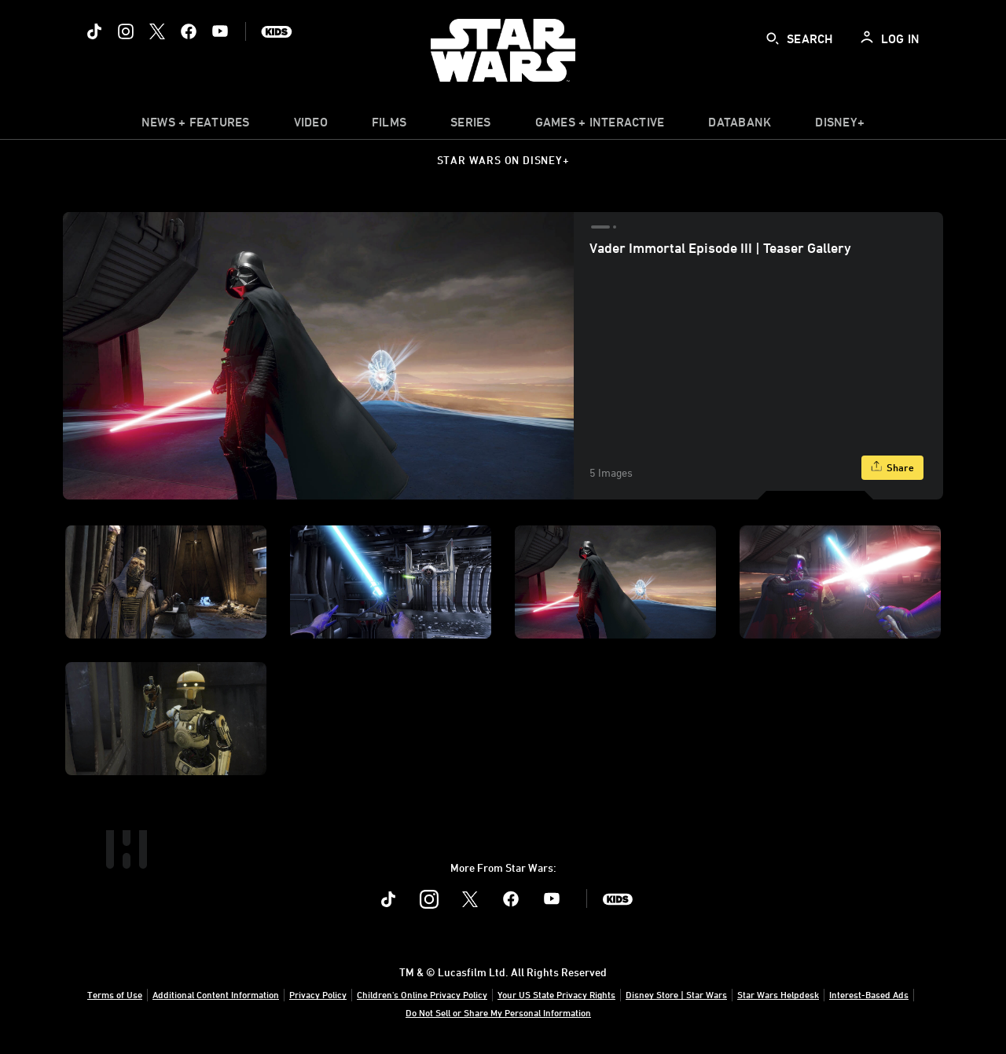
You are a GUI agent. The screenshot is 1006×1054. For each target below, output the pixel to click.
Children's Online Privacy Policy (422, 994)
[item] (195, 125)
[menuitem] (311, 125)
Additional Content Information (215, 994)
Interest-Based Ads (869, 994)
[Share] (892, 468)
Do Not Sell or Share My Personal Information (498, 1012)
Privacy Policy (318, 994)
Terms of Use (114, 994)
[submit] (772, 38)
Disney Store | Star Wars (676, 994)
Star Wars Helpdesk (778, 994)
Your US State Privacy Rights (556, 994)
